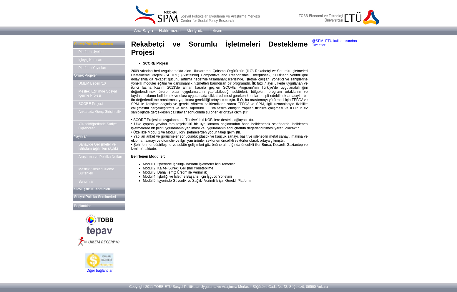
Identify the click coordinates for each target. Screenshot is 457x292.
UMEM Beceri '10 (92, 83)
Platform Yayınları (92, 68)
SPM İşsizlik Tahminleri (92, 189)
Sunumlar (86, 181)
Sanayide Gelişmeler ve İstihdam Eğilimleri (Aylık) (98, 146)
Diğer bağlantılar (99, 270)
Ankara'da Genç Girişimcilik (100, 112)
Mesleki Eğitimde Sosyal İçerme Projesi (98, 93)
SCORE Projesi (91, 104)
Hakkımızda (170, 30)
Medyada (195, 30)
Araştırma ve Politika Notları (100, 157)
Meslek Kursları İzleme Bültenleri (96, 171)
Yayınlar (80, 136)
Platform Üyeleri (91, 52)
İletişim (216, 30)
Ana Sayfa (143, 30)
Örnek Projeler (85, 75)
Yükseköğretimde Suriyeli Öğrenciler (98, 126)
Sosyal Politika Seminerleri (95, 197)
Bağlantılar (82, 206)
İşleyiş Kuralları (90, 60)
